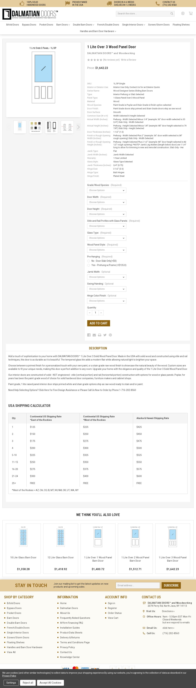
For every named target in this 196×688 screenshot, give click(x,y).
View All (11, 652)
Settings (11, 682)
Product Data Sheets (71, 632)
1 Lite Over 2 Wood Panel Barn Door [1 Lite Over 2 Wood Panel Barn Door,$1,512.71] (135, 559)
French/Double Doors (108, 24)
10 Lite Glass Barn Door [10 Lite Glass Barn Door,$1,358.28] (23, 557)
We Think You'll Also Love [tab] (98, 515)
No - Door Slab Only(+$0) (104, 261)
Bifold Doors (12, 24)
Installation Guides (70, 627)
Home (63, 603)
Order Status (115, 613)
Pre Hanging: (100, 256)
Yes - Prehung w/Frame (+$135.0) (108, 265)
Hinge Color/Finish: (101, 295)
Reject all (28, 682)
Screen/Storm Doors (159, 24)
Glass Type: (99, 232)
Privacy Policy (67, 647)
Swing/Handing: (100, 283)
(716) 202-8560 (171, 633)
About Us (65, 613)
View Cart (113, 618)
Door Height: (99, 209)
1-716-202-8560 (127, 390)
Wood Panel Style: (102, 244)
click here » (168, 628)
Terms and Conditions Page (75, 642)
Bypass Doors (29, 24)
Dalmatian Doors (69, 608)
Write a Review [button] (128, 59)
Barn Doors (63, 24)
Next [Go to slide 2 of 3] (78, 127)
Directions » (168, 611)
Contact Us (66, 652)
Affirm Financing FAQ (71, 623)
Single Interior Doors (133, 24)
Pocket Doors (46, 24)
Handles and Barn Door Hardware (98, 31)
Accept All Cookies (50, 682)
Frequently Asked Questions (75, 618)
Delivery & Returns (70, 637)
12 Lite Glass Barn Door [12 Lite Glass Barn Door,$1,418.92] (61, 557)
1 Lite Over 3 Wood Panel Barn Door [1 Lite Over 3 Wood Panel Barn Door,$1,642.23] (173, 559)
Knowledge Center (70, 657)
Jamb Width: (98, 271)
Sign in (111, 603)
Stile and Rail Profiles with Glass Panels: (113, 221)
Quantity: (92, 307)
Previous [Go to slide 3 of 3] (8, 127)
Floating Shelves (181, 24)
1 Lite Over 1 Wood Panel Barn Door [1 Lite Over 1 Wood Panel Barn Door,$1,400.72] (98, 559)
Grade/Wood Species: (104, 185)
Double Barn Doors (83, 24)
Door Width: (99, 197)
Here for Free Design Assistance (60, 390)
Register (112, 608)
